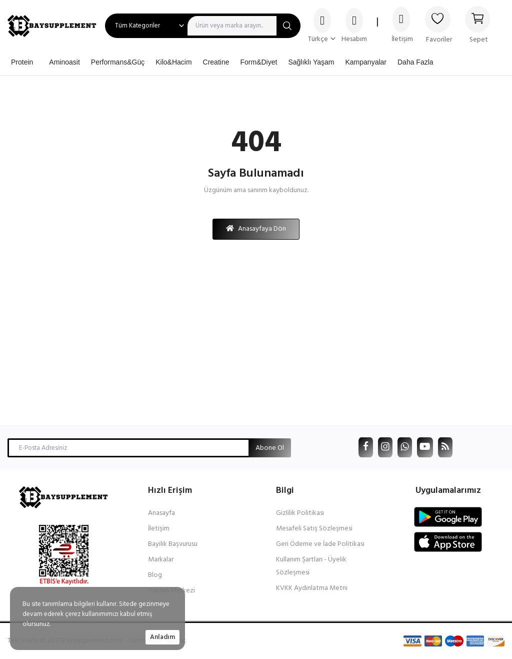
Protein (22, 62)
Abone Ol (270, 448)
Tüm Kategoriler (137, 26)
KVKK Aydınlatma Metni (312, 588)
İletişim (159, 528)
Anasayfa (161, 513)
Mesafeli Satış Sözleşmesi (314, 528)
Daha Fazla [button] (416, 62)
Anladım (162, 637)
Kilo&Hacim (174, 62)
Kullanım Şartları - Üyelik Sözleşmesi (311, 566)
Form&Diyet (258, 62)
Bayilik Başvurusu (173, 544)
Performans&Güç (117, 62)
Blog (155, 575)
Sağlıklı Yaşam (311, 62)
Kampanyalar (365, 62)
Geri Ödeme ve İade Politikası (320, 544)
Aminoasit (64, 62)
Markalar (161, 559)
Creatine (216, 62)
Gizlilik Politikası (300, 513)
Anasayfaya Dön (256, 229)
